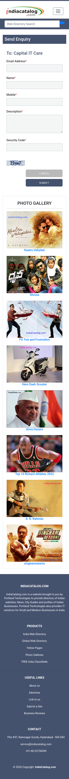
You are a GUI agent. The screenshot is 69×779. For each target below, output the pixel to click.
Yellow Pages (34, 648)
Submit (44, 182)
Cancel (44, 173)
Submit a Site (34, 706)
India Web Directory (34, 634)
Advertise (34, 692)
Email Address (16, 61)
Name (11, 78)
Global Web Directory (34, 641)
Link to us (34, 699)
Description (14, 111)
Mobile (11, 94)
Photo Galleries (34, 655)
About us (34, 685)
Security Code (16, 140)
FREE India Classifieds (35, 661)
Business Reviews (34, 713)
